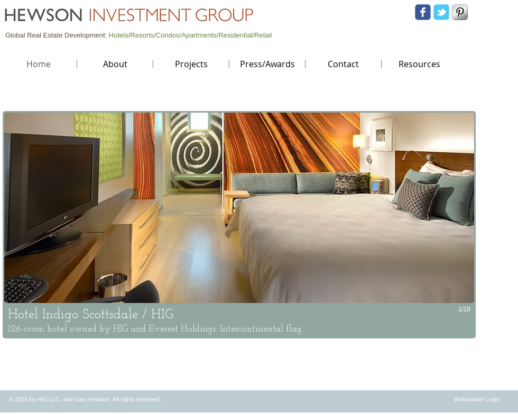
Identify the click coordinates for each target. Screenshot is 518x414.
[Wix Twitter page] (441, 12)
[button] (239, 224)
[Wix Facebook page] (423, 12)
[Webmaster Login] (477, 399)
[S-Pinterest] (460, 12)
